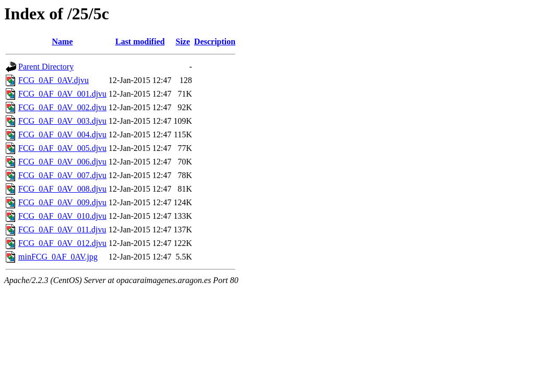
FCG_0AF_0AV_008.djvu (62, 188)
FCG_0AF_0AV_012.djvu (62, 243)
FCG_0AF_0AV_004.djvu (62, 134)
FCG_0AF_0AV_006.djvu (62, 161)
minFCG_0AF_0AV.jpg (58, 256)
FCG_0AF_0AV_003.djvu (62, 120)
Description (214, 41)
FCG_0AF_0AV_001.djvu (62, 93)
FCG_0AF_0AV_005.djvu (62, 148)
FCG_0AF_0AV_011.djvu (62, 229)
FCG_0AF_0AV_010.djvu (62, 216)
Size (183, 41)
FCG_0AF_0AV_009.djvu (62, 202)
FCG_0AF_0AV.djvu (53, 80)
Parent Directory (46, 66)
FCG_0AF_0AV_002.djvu (62, 107)
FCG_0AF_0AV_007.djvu (62, 175)
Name (62, 41)
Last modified (140, 41)
